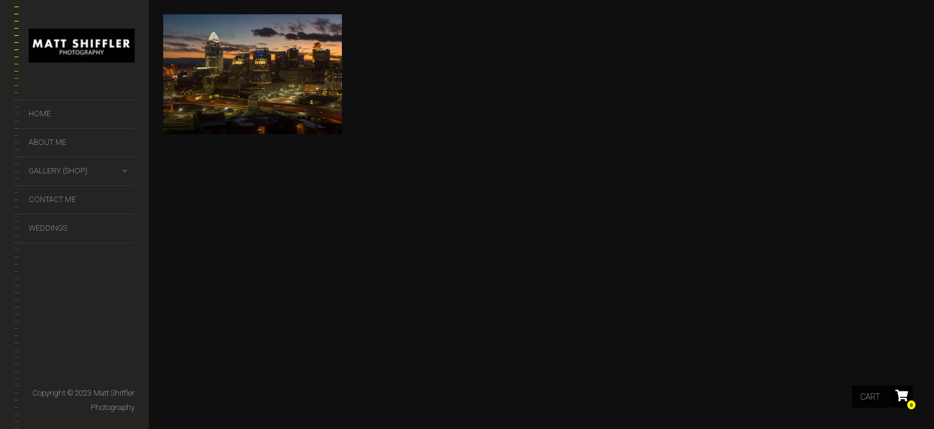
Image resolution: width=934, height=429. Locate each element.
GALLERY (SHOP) (58, 170)
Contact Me (52, 199)
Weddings (48, 227)
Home (40, 113)
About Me (47, 142)
